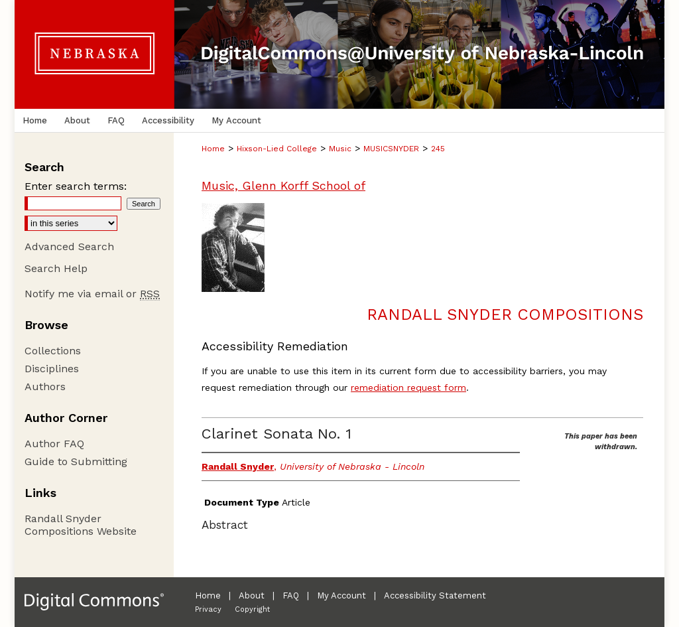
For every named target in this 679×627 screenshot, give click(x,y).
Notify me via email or (92, 293)
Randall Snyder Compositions (505, 314)
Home (213, 148)
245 (438, 148)
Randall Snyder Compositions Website (81, 524)
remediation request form (408, 387)
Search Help (56, 268)
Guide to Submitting (76, 461)
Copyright (252, 609)
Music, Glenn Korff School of (283, 185)
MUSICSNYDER (391, 148)
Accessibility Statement (435, 595)
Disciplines (52, 368)
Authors (45, 386)
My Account (341, 595)
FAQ (290, 595)
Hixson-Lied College (277, 148)
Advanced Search (69, 246)
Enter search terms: (76, 186)
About (252, 595)
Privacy (208, 609)
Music (340, 148)
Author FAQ (54, 443)
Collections (53, 350)
